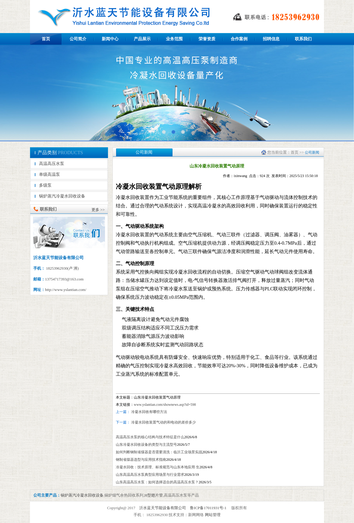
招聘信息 (271, 39)
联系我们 (303, 39)
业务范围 (174, 39)
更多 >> (98, 209)
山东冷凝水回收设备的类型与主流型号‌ (146, 444)
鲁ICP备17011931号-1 (208, 508)
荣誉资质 (207, 39)
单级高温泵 (49, 174)
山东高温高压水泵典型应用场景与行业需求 (150, 475)
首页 (46, 39)
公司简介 (78, 39)
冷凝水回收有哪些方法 (149, 412)
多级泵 (45, 185)
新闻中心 (110, 39)
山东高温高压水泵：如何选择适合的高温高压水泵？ (157, 482)
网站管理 (212, 514)
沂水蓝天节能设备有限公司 (162, 508)
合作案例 (239, 39)
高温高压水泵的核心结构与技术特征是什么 (150, 437)
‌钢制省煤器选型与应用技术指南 (141, 459)
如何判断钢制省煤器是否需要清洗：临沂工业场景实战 (159, 452)
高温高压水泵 (51, 163)
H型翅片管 (154, 495)
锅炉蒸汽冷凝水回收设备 (62, 196)
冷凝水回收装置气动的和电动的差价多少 (163, 422)
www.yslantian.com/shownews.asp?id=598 (165, 404)
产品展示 (142, 39)
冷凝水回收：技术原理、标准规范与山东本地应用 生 (158, 467)
